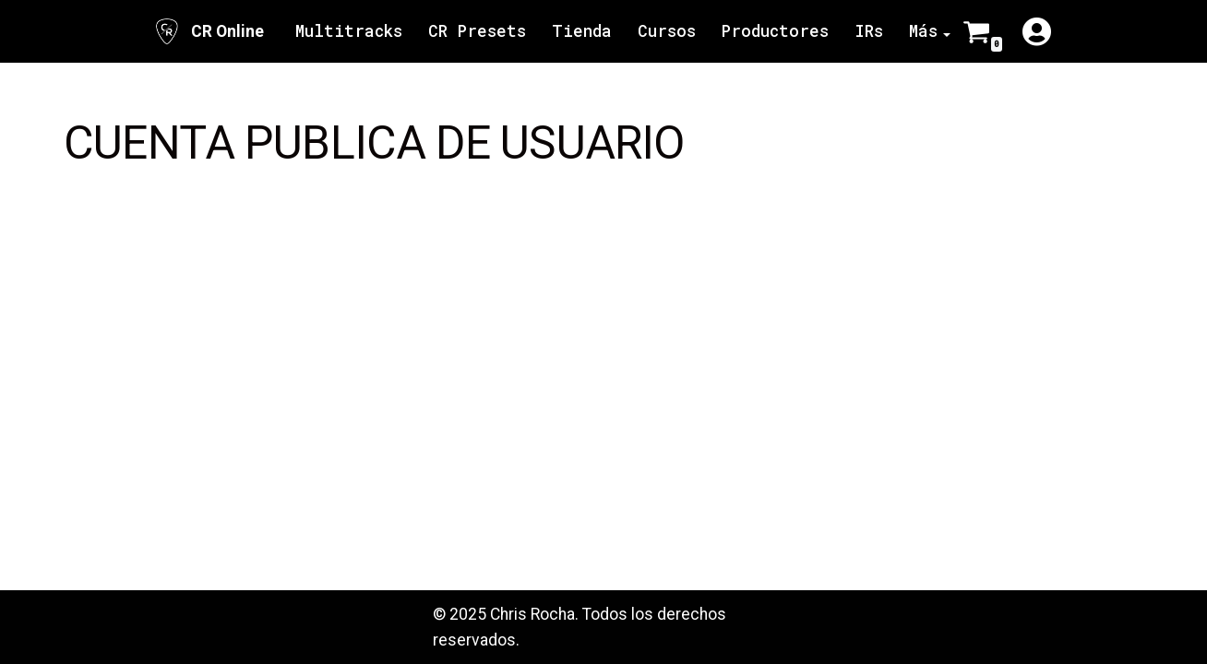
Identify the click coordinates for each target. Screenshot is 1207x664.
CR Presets (477, 31)
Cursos (667, 31)
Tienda (582, 31)
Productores (775, 31)
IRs (868, 31)
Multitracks (348, 31)
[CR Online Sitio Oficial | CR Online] (208, 31)
